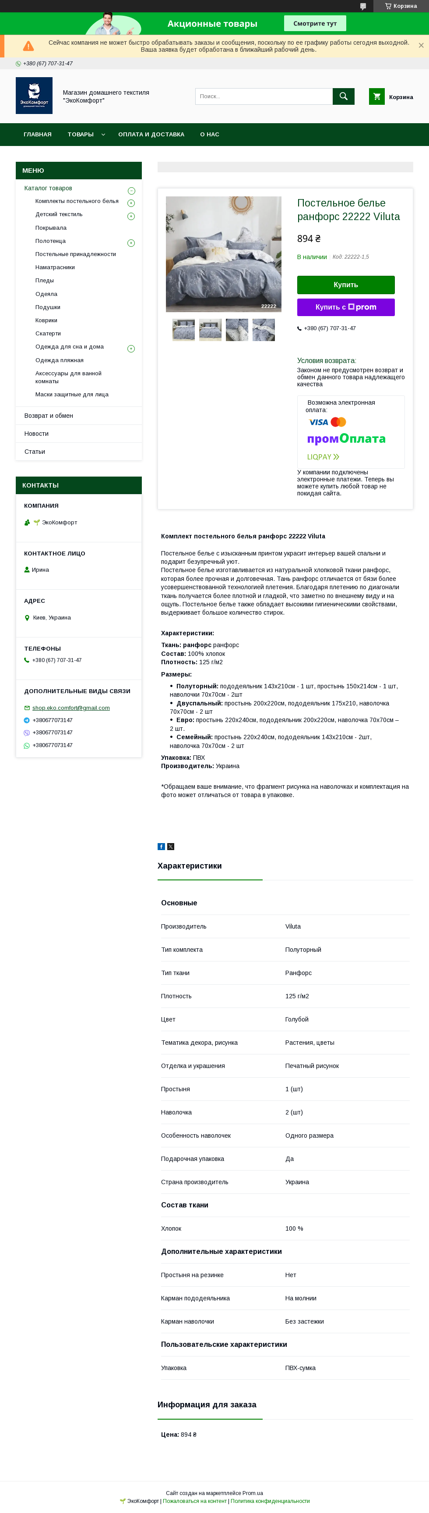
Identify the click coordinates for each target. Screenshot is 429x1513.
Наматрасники (55, 267)
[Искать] (344, 96)
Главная (38, 134)
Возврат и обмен (49, 415)
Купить (346, 284)
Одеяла (46, 294)
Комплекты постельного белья (77, 201)
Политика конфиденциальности (270, 1501)
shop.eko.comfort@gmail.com (71, 708)
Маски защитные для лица (72, 394)
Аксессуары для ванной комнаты (68, 377)
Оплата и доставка (151, 134)
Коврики (46, 320)
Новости (37, 433)
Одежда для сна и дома (69, 346)
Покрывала (51, 227)
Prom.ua (253, 1493)
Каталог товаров (48, 188)
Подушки (47, 307)
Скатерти (48, 333)
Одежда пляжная (59, 360)
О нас (209, 134)
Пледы (44, 280)
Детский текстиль (59, 214)
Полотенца (50, 241)
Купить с (346, 307)
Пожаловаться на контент (195, 1501)
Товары (80, 134)
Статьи (35, 451)
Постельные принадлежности (75, 254)
